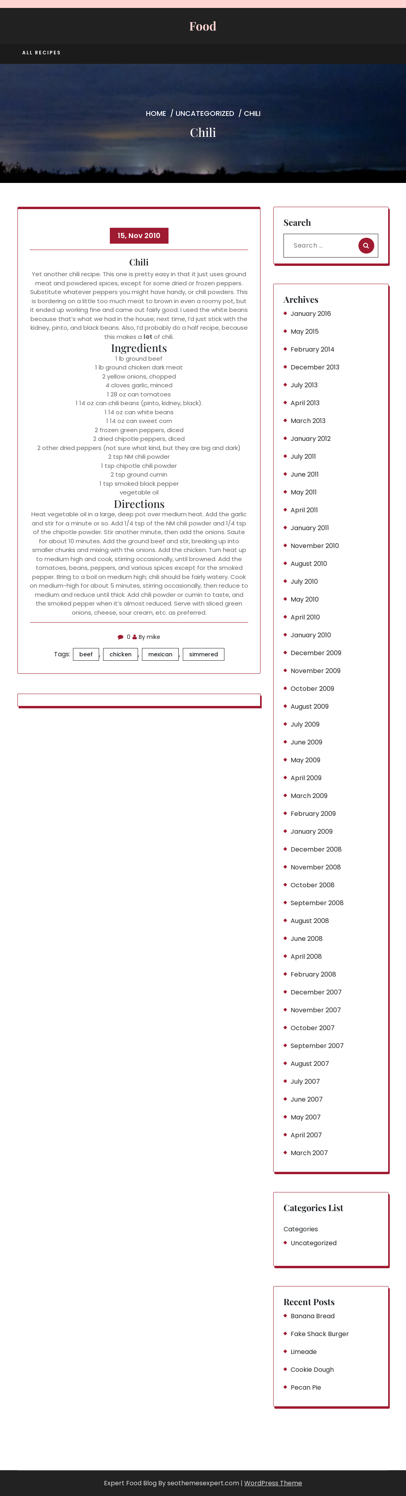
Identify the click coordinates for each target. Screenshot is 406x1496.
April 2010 (305, 617)
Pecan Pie (306, 1387)
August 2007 (310, 1063)
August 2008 (310, 920)
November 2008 (316, 867)
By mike (146, 637)
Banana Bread (313, 1316)
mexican (160, 654)
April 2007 (306, 1135)
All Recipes (41, 52)
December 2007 (316, 992)
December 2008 (316, 849)
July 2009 (305, 724)
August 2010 (309, 563)
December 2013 (315, 367)
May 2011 (304, 492)
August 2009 (310, 706)
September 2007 (317, 1045)
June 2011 (305, 474)
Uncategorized (205, 113)
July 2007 (305, 1081)
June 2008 (307, 938)
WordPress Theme (273, 1483)
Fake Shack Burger (320, 1333)
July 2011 (303, 456)
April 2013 (305, 403)
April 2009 (306, 778)
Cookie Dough (312, 1369)
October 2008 (313, 885)
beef (86, 654)
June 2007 (307, 1099)
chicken (120, 654)
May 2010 (305, 599)
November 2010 (315, 545)
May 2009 (305, 760)
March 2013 (308, 420)
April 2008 (306, 956)
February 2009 (313, 813)
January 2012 (311, 438)
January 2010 (311, 635)
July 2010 (304, 581)
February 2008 (313, 974)
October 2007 (313, 1028)
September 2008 (317, 903)
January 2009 (312, 831)
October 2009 (312, 688)
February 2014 (313, 349)
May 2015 (305, 331)
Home (156, 113)
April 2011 (304, 510)
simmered (203, 654)
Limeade (304, 1351)
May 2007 (306, 1117)
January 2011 (310, 528)
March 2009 (309, 795)
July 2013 (304, 385)
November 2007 (316, 1010)
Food (202, 26)
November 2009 (316, 670)
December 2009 (316, 653)
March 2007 (309, 1153)
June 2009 (306, 742)
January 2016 (311, 313)
